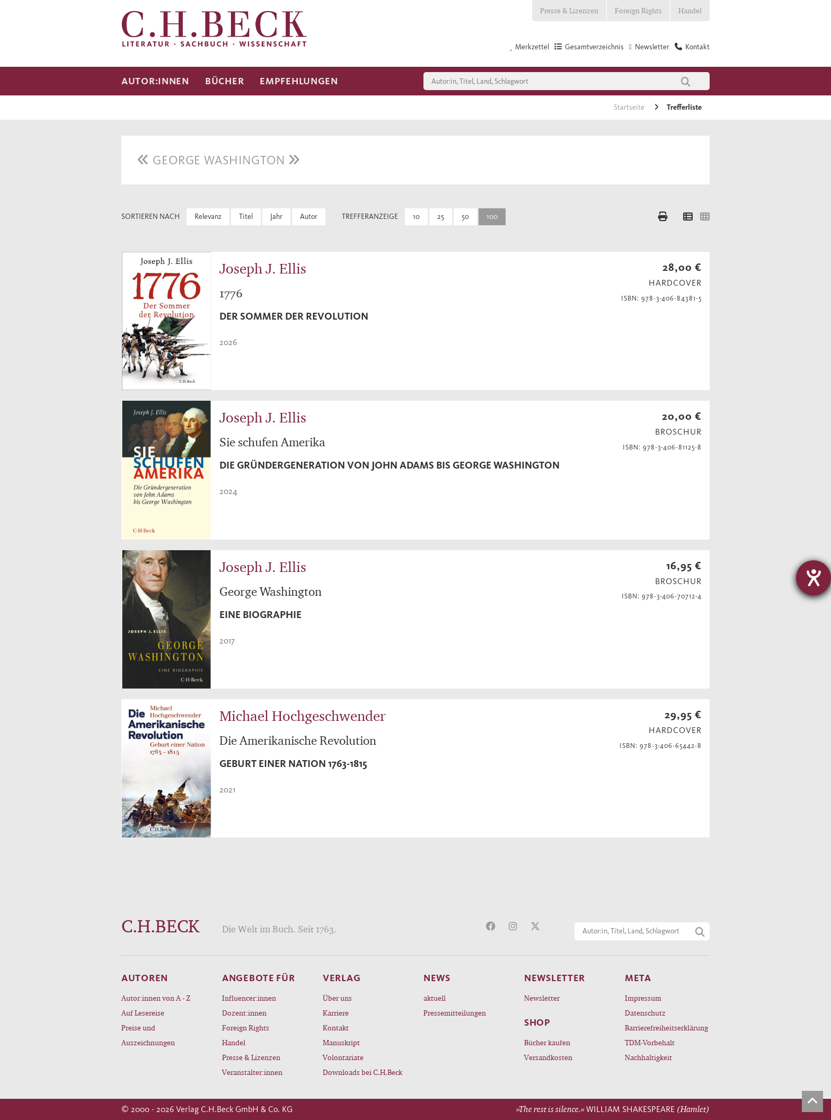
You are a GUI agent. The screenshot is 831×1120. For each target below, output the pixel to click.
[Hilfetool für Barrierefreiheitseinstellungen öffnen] (813, 577)
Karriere (336, 1012)
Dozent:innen (244, 1012)
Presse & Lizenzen (569, 10)
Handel (690, 10)
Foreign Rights (638, 10)
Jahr (276, 216)
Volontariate (343, 1057)
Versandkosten (548, 1057)
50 (465, 216)
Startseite (630, 107)
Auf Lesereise (142, 1012)
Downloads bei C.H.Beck (362, 1072)
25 (440, 216)
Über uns (337, 997)
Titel (246, 216)
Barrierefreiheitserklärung (666, 1027)
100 (492, 216)
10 (416, 216)
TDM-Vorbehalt (650, 1042)
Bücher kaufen (547, 1042)
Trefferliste (684, 107)
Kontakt (336, 1027)
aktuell (434, 997)
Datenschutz (645, 1012)
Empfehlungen (299, 81)
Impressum (643, 997)
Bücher (224, 81)
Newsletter (542, 997)
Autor (308, 216)
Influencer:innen (249, 997)
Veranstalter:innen (252, 1072)
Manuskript (341, 1042)
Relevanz (208, 216)
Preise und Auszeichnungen (148, 1035)
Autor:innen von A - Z (155, 997)
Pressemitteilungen (454, 1012)
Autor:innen (155, 81)
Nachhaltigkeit (648, 1057)
